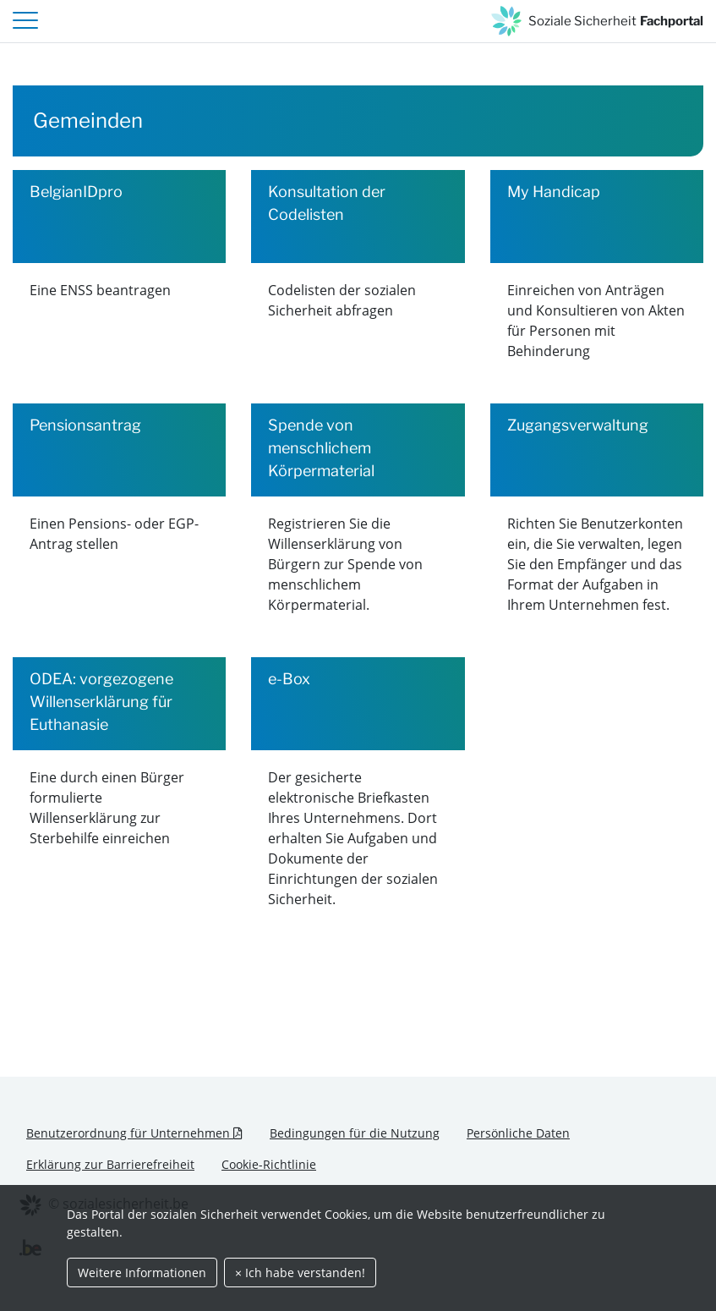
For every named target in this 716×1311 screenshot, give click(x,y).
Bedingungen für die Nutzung (355, 1133)
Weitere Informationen (142, 1272)
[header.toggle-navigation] (25, 21)
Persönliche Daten (518, 1133)
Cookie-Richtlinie (268, 1164)
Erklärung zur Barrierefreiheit (110, 1164)
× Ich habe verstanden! (300, 1272)
